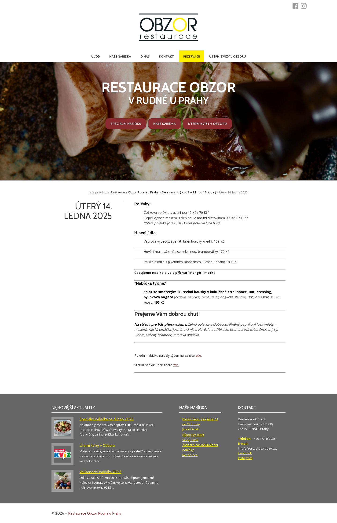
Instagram (245, 458)
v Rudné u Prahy (168, 92)
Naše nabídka (120, 56)
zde (198, 355)
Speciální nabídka (125, 124)
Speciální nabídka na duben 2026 (107, 419)
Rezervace (191, 56)
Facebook (245, 453)
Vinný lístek (190, 440)
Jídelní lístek (190, 429)
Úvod (95, 56)
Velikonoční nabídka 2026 (100, 472)
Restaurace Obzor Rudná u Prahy (94, 513)
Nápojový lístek (193, 434)
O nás (145, 56)
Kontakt (166, 56)
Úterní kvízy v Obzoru (227, 56)
